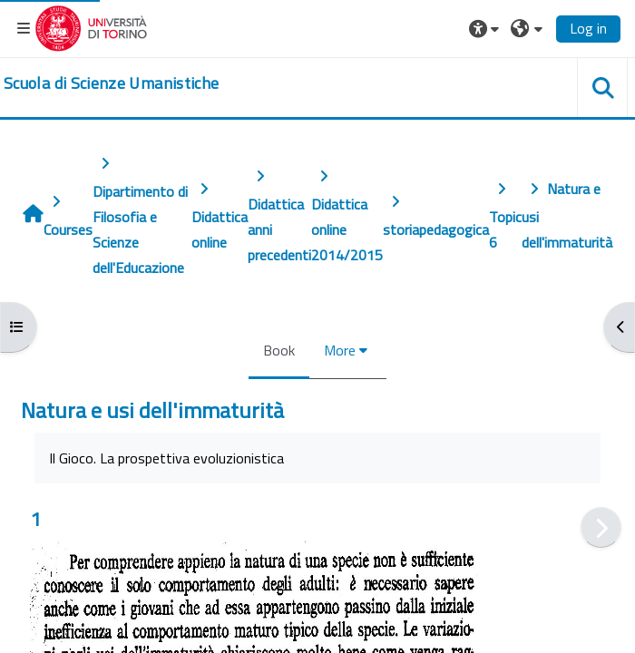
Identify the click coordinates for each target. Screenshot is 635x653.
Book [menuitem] (279, 350)
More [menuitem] (340, 350)
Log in (588, 28)
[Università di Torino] (91, 26)
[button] (486, 28)
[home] (111, 83)
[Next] (601, 527)
